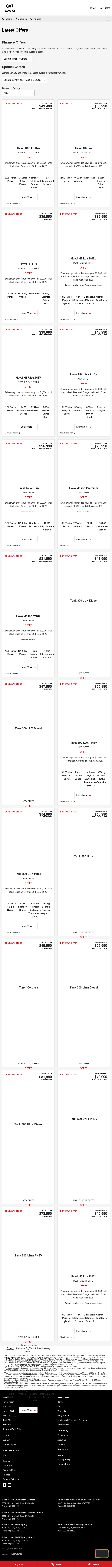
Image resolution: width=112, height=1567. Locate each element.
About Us (62, 1439)
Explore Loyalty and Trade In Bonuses (23, 79)
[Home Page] (10, 8)
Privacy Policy (64, 1459)
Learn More (26, 197)
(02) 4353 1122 (13, 1531)
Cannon (6, 1439)
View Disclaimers (12, 203)
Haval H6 (7, 1406)
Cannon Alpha (9, 1444)
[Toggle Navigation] (108, 19)
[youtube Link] (9, 1485)
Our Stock (7, 1465)
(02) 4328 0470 (13, 1519)
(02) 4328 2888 (13, 1506)
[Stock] (18, 1564)
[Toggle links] (12, 1554)
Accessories (63, 1424)
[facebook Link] (4, 1485)
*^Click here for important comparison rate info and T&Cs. (28, 1372)
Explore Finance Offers (15, 58)
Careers (61, 1444)
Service (61, 1401)
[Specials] (93, 1564)
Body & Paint (64, 1415)
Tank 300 (7, 1420)
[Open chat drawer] (102, 1553)
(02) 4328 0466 (69, 1506)
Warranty (62, 1411)
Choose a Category (18, 91)
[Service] (56, 1564)
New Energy (63, 1448)
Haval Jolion (8, 1401)
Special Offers (10, 1470)
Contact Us (63, 1435)
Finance (6, 1474)
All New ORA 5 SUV (12, 1429)
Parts (60, 1406)
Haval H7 (7, 1415)
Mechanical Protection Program (72, 1420)
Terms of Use (64, 1464)
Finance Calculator (11, 1479)
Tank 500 (7, 1424)
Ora (4, 1455)
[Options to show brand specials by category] (18, 93)
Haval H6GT (8, 1411)
